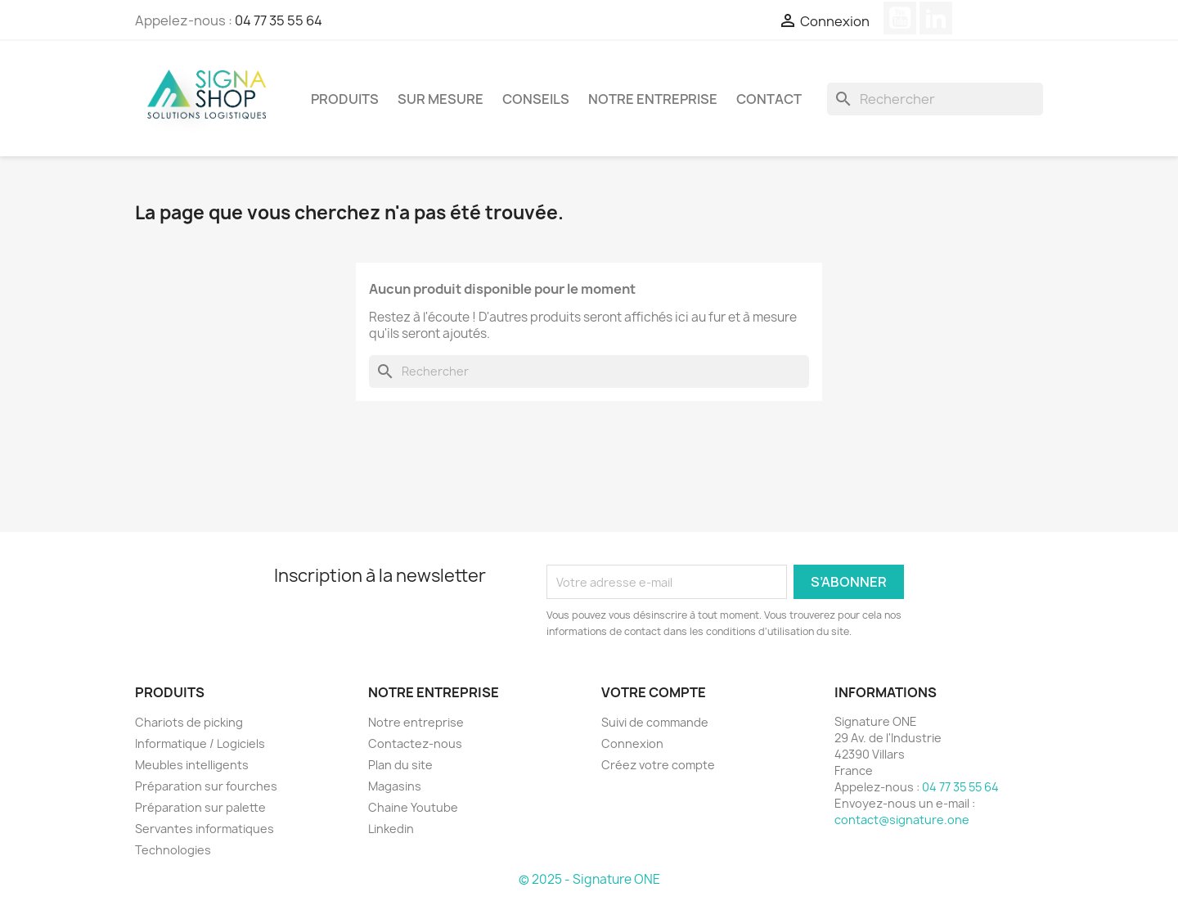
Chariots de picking (189, 722)
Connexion (632, 743)
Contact (769, 99)
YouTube (900, 18)
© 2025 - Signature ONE (589, 879)
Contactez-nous (415, 743)
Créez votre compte (658, 765)
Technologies (173, 850)
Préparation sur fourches (206, 786)
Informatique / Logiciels (200, 743)
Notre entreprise (652, 99)
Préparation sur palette (200, 807)
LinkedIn (935, 18)
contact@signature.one (901, 819)
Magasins (394, 786)
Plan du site (400, 765)
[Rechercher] (935, 99)
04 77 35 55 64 (278, 20)
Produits (345, 99)
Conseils (535, 99)
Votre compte (653, 692)
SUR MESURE (440, 99)
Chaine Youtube (413, 807)
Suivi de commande (654, 722)
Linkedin (391, 828)
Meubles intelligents (192, 765)
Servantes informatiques (204, 828)
